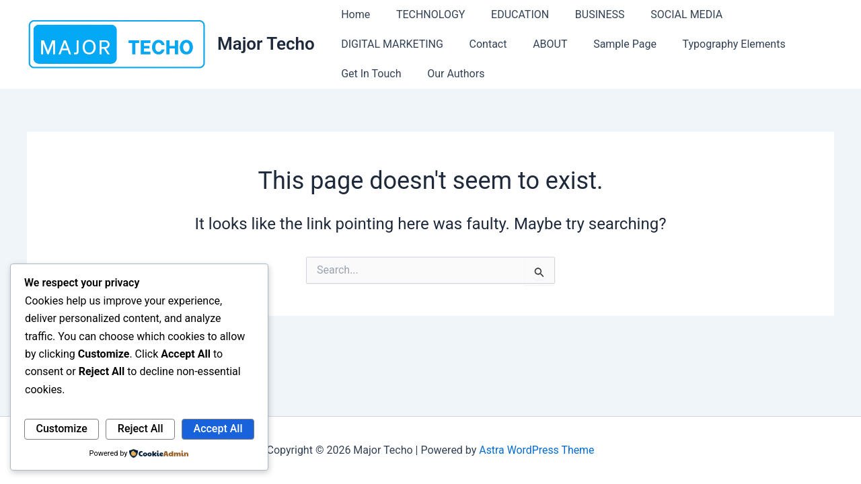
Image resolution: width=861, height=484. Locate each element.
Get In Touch (369, 73)
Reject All (140, 428)
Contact (481, 44)
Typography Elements (714, 44)
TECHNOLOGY (424, 14)
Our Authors (449, 73)
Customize (61, 428)
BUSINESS (584, 14)
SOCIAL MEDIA (666, 14)
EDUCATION (508, 14)
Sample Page (609, 44)
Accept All (218, 428)
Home (353, 14)
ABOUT (538, 44)
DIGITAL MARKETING (390, 44)
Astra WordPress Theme (537, 450)
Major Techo (266, 44)
